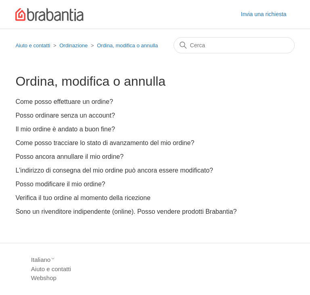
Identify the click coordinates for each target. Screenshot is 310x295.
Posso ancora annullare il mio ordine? (69, 156)
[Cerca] (234, 45)
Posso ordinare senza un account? (65, 115)
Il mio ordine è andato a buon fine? (65, 129)
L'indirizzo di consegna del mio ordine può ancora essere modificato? (114, 170)
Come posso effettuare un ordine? (64, 101)
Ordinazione (73, 45)
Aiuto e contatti (32, 45)
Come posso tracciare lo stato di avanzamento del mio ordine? (104, 142)
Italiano (43, 259)
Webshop (44, 277)
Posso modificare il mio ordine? (60, 184)
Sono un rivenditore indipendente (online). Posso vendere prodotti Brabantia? (126, 211)
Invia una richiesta (264, 14)
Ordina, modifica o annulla (127, 45)
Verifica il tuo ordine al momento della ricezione (82, 197)
